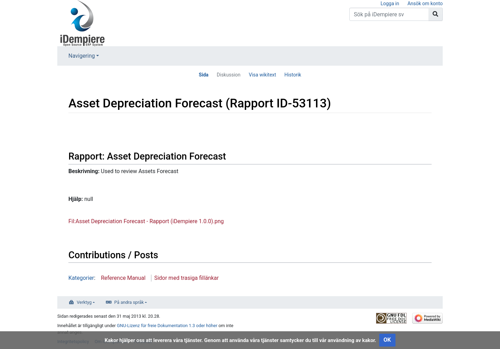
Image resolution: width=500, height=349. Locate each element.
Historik (292, 75)
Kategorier (81, 278)
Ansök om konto (425, 3)
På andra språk (129, 302)
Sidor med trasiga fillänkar (186, 278)
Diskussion (228, 75)
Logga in (390, 3)
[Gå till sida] (435, 14)
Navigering (81, 55)
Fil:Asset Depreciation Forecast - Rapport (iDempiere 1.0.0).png (146, 221)
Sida (204, 75)
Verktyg (84, 302)
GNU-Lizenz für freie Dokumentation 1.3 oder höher (167, 325)
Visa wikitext (262, 75)
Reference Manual (123, 278)
